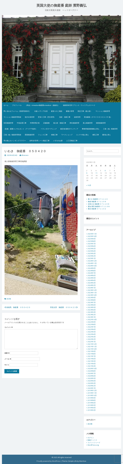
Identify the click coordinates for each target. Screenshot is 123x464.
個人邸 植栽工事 (59, 123)
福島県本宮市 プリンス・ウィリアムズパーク (79, 105)
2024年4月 (92, 280)
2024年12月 (92, 261)
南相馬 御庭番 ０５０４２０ (17, 307)
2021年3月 (92, 366)
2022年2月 (92, 339)
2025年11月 (92, 234)
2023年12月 (92, 290)
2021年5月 (92, 361)
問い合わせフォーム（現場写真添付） (17, 111)
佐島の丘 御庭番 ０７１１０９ (98, 204)
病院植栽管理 (101, 123)
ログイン (91, 437)
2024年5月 (92, 278)
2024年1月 (92, 288)
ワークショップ (66, 135)
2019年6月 (92, 403)
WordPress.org (93, 445)
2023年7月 (92, 302)
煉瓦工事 (95, 135)
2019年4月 (92, 408)
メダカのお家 (58, 140)
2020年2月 (92, 386)
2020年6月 (92, 376)
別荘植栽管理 (8, 123)
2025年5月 (92, 248)
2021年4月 (92, 363)
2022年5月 (92, 332)
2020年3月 (92, 383)
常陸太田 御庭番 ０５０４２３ (64, 307)
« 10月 (88, 185)
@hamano (24, 155)
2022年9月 (92, 322)
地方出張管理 (29, 117)
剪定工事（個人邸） (85, 111)
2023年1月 (92, 317)
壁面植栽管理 (29, 135)
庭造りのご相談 (56, 111)
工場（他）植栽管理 (110, 129)
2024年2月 (92, 285)
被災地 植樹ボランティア (69, 129)
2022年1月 (92, 341)
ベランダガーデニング (49, 129)
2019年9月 (92, 398)
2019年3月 (92, 410)
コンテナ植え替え (82, 135)
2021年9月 (92, 351)
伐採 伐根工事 (64, 117)
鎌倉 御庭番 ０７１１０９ (97, 201)
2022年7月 (92, 327)
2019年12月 (92, 390)
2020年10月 (92, 368)
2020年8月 (92, 371)
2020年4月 (92, 381)
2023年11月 (92, 292)
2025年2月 (92, 256)
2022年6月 (92, 329)
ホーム (6, 105)
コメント (8, 327)
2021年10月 (92, 349)
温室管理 (77, 117)
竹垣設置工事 (21, 123)
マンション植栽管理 (103, 111)
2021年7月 (92, 356)
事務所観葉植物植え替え (90, 129)
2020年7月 (92, 373)
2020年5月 (92, 378)
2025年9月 (92, 239)
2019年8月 (92, 400)
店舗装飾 (46, 123)
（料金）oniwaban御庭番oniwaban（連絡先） (42, 105)
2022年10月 (92, 319)
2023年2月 (92, 314)
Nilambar (82, 461)
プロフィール (17, 105)
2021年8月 (92, 354)
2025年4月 (92, 251)
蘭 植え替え (106, 135)
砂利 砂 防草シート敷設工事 (39, 140)
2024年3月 (92, 283)
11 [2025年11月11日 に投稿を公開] (96, 173)
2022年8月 (92, 324)
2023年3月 (92, 312)
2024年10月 (92, 266)
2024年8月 (92, 271)
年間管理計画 (35, 123)
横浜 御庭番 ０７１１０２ (97, 209)
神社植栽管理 (74, 123)
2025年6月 (92, 246)
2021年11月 (92, 346)
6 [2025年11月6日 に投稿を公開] (105, 170)
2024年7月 (92, 273)
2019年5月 (92, 405)
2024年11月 (92, 263)
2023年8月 (92, 300)
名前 (7, 353)
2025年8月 (92, 241)
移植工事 (54, 135)
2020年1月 (92, 388)
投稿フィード (92, 440)
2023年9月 (92, 297)
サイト (6, 365)
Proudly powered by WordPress (48, 461)
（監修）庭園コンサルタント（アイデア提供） (20, 129)
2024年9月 (92, 268)
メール (7, 359)
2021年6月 (92, 359)
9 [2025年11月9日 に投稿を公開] (86, 173)
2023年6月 (92, 305)
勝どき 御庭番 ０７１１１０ (98, 199)
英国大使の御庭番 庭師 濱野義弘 (61, 5)
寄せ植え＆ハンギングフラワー (15, 140)
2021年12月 (92, 344)
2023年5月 (92, 307)
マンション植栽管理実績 (12, 117)
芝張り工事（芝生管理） (46, 117)
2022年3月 (92, 337)
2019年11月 (92, 393)
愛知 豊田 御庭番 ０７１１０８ (99, 206)
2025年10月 (92, 236)
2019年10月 (92, 395)
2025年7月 (92, 243)
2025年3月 (92, 253)
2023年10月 (92, 295)
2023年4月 (92, 310)
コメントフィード (94, 442)
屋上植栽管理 (87, 123)
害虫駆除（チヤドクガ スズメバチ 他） (98, 117)
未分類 (9, 299)
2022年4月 (92, 334)
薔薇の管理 (70, 111)
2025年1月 (92, 258)
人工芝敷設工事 (71, 140)
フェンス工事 (43, 135)
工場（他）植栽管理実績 (12, 135)
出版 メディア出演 (41, 111)
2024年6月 (92, 275)
